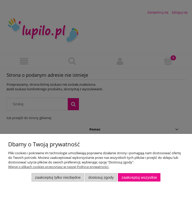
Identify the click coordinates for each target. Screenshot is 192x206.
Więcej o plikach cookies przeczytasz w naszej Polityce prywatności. (58, 166)
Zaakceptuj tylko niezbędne (57, 177)
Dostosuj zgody (101, 177)
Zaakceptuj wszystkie (139, 177)
